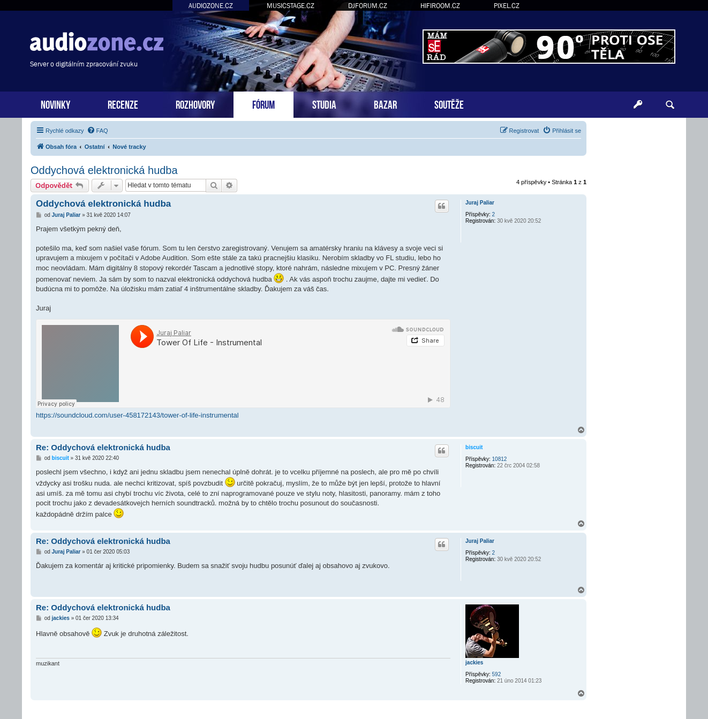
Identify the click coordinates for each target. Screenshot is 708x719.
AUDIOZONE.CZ (211, 6)
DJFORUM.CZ (367, 6)
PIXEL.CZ (506, 6)
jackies (474, 662)
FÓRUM (263, 103)
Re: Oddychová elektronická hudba (103, 447)
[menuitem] (97, 130)
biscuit (474, 447)
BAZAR (385, 103)
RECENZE (123, 103)
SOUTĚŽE (449, 103)
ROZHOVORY (195, 103)
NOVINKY (55, 103)
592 (496, 674)
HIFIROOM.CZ (440, 6)
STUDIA (324, 103)
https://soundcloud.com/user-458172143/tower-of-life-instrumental (137, 415)
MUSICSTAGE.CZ (290, 6)
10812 (499, 459)
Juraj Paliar (479, 203)
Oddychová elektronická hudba (104, 170)
